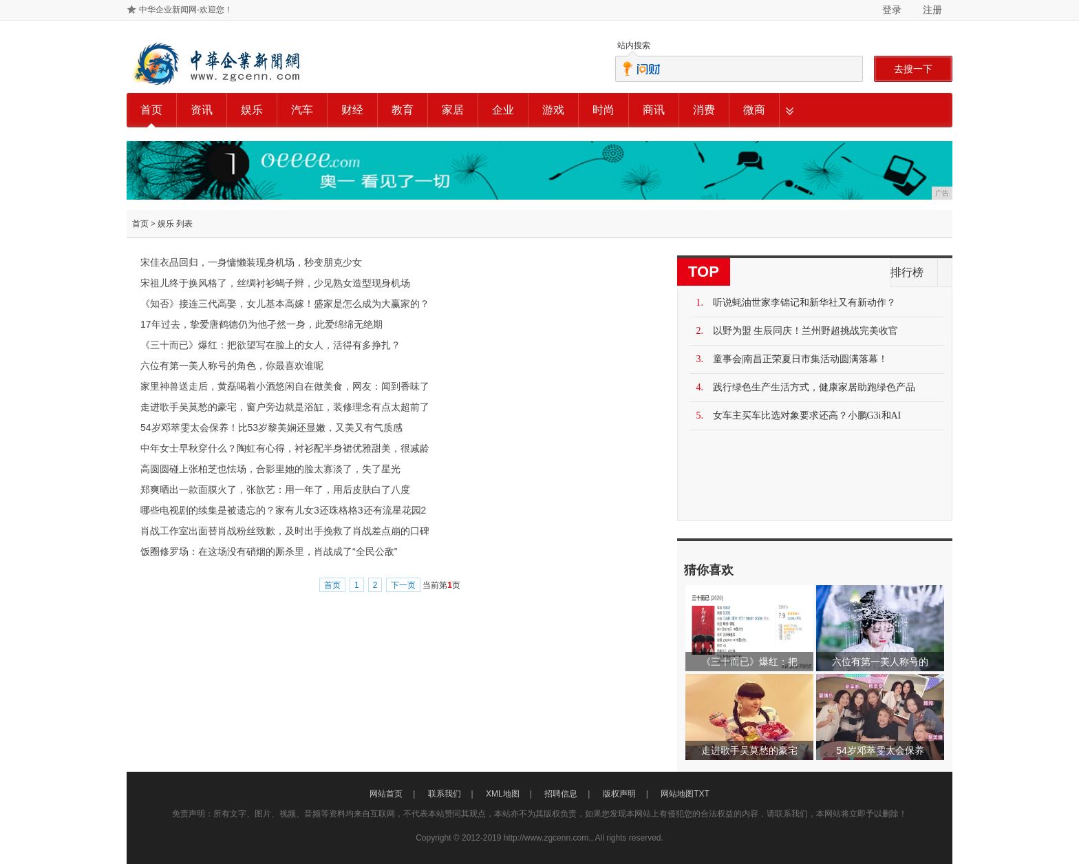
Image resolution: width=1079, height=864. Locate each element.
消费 (704, 110)
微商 (754, 110)
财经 (352, 110)
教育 (403, 110)
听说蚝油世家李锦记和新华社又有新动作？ (804, 302)
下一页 (403, 585)
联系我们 (444, 794)
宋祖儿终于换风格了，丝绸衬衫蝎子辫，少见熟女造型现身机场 (275, 282)
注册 (932, 9)
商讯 (654, 110)
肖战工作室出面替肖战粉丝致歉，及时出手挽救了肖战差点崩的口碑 (284, 530)
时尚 (603, 110)
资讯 (202, 110)
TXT (701, 794)
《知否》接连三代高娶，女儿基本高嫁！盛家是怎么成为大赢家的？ (284, 303)
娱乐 (252, 110)
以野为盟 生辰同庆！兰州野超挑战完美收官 (806, 331)
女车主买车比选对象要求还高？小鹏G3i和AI (807, 415)
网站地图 (677, 794)
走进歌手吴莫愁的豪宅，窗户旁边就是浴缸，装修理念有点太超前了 (284, 406)
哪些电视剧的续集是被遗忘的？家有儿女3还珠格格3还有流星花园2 (283, 510)
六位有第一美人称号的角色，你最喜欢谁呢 (231, 365)
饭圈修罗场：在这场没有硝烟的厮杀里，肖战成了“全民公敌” (268, 551)
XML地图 (503, 794)
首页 (151, 110)
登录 (891, 9)
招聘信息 (560, 794)
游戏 (553, 110)
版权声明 (619, 794)
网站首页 (386, 794)
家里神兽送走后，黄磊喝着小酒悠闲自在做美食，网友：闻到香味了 (284, 386)
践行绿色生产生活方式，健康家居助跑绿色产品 (814, 387)
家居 (453, 110)
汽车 (302, 110)
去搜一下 (913, 68)
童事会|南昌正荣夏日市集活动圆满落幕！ (800, 359)
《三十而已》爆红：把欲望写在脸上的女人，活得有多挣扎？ (270, 344)
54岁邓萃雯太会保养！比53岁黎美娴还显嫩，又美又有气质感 (271, 427)
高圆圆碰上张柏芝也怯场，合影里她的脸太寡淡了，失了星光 (270, 468)
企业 (503, 110)
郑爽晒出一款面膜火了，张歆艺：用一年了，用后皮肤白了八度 (275, 489)
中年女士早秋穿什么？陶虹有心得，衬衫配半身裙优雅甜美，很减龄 (284, 448)
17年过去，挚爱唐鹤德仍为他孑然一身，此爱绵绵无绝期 (261, 324)
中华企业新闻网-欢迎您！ (186, 9)
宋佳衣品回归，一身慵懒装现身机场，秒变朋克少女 (251, 262)
